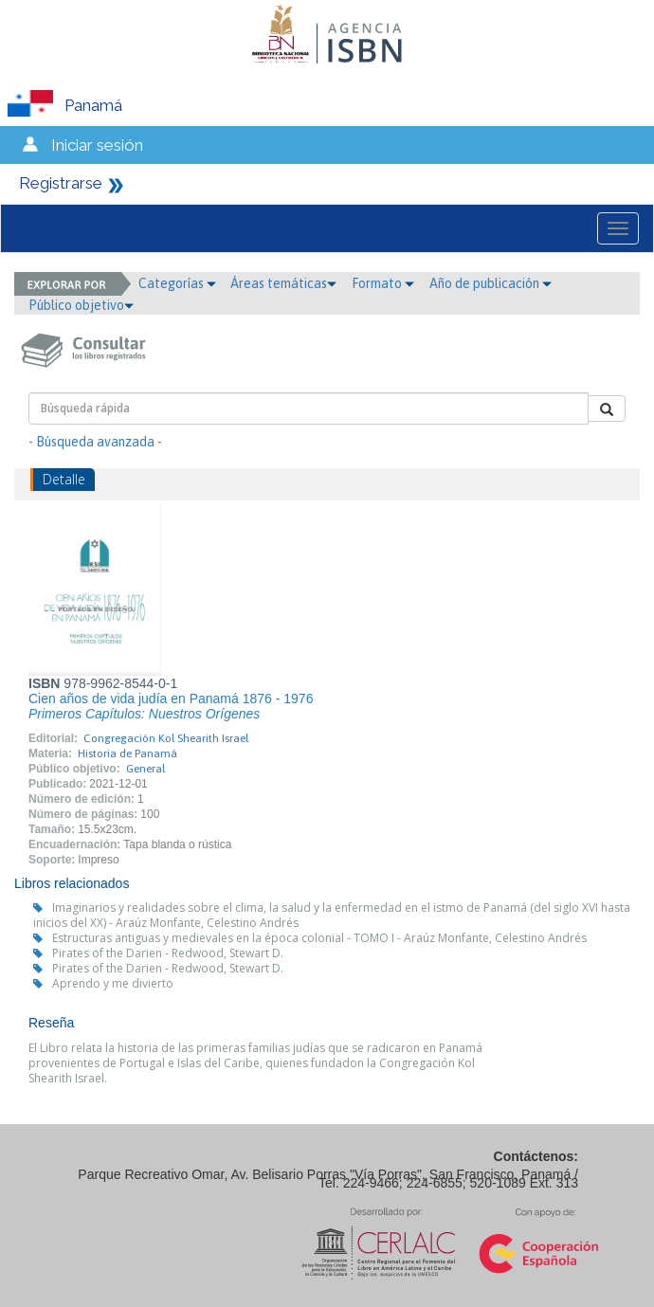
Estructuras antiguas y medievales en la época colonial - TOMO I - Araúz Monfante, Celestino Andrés (319, 938)
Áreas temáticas (283, 283)
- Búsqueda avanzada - (95, 441)
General (145, 768)
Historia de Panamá (127, 753)
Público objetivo (81, 305)
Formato (383, 283)
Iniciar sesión (97, 145)
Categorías (177, 283)
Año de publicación (490, 283)
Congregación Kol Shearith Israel (165, 738)
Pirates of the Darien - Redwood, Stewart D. (167, 953)
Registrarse (60, 182)
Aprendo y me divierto (112, 983)
